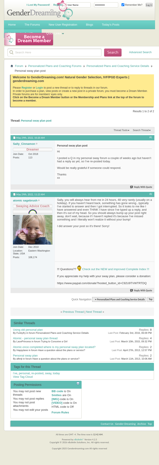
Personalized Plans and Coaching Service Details (118, 66)
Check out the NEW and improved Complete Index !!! (115, 269)
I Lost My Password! (38, 4)
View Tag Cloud (23, 376)
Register (58, 4)
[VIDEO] (57, 402)
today (56, 373)
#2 (150, 194)
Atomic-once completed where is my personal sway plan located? (54, 347)
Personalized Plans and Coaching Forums (55, 66)
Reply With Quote (141, 187)
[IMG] (55, 399)
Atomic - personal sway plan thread (35, 338)
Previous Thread (73, 311)
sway (48, 373)
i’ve (15, 373)
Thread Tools (120, 130)
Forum (19, 66)
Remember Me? (131, 4)
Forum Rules (60, 412)
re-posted (37, 373)
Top (150, 299)
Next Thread (94, 311)
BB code (57, 391)
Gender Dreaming (125, 423)
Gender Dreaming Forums (40, 10)
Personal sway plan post (36, 120)
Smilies (57, 395)
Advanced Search (140, 52)
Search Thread (141, 130)
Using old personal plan (28, 329)
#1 (150, 137)
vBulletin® (79, 439)
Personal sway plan (25, 355)
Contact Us (107, 423)
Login (39, 87)
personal (24, 373)
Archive (141, 423)
